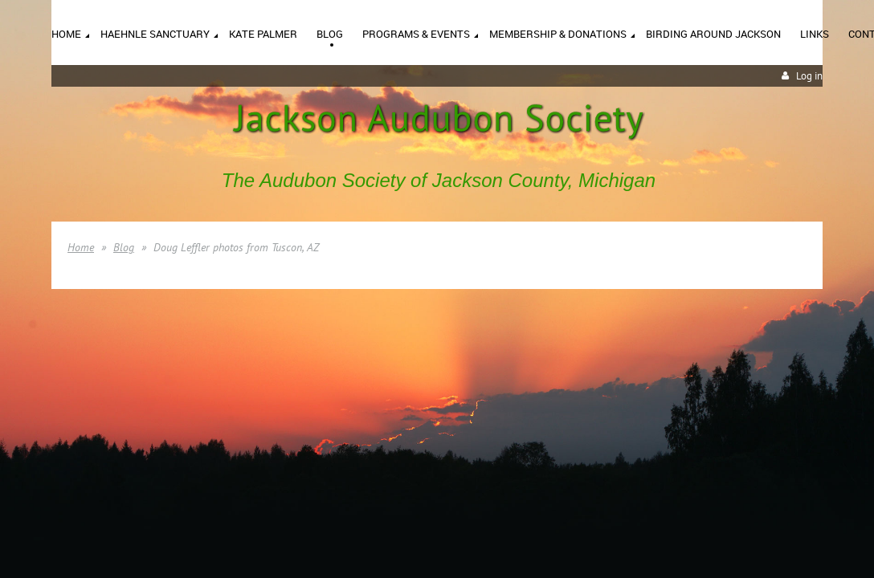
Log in (809, 76)
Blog (123, 247)
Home (80, 247)
